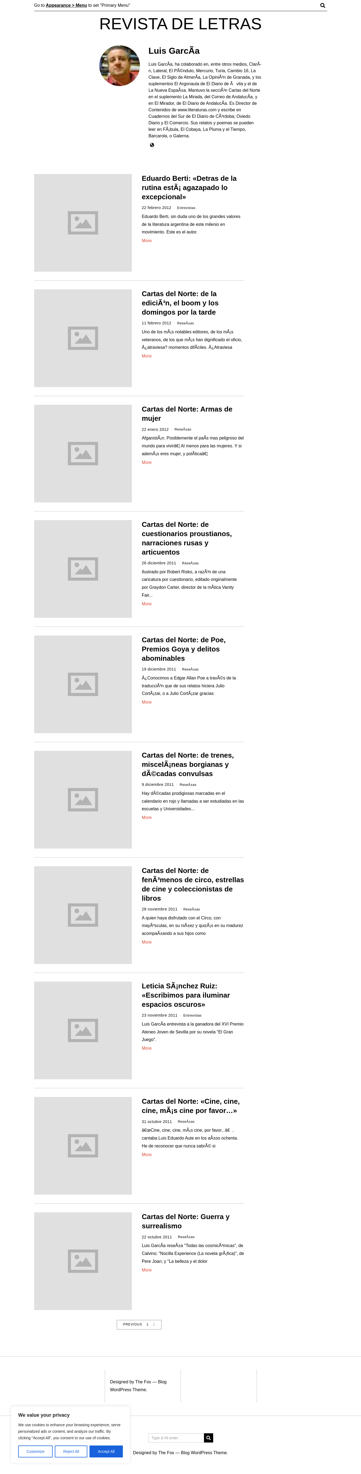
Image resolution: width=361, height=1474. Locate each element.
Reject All (71, 1451)
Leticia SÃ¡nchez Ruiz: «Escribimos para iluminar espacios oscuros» (186, 995)
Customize (35, 1451)
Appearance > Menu (66, 5)
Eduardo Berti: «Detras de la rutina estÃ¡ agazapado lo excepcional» (189, 187)
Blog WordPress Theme (204, 1452)
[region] (70, 1434)
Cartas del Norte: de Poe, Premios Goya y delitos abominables (184, 649)
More (147, 240)
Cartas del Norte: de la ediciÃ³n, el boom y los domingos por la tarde (180, 303)
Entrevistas (187, 207)
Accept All (106, 1451)
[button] (208, 1438)
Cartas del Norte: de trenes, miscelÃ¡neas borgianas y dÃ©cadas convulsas (188, 764)
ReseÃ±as (186, 323)
